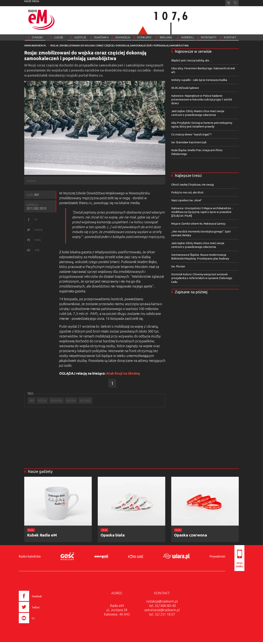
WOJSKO (85, 400)
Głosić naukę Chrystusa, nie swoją (192, 184)
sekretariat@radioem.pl (162, 610)
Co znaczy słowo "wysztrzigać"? (191, 134)
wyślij (36, 249)
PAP (31, 400)
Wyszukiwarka (235, 3)
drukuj (37, 239)
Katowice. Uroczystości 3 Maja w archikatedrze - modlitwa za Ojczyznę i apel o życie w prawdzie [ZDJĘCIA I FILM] (202, 212)
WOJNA (71, 400)
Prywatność (217, 556)
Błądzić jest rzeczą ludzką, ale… (191, 60)
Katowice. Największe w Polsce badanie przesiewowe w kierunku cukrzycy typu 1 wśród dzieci (201, 99)
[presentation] (38, 623)
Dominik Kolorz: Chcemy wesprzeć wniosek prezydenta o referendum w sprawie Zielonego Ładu (201, 278)
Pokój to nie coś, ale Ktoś (187, 192)
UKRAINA (56, 400)
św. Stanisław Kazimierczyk (188, 142)
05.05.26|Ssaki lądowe (185, 87)
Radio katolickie (30, 556)
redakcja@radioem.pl (162, 601)
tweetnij (38, 229)
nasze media (31, 1)
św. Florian (178, 266)
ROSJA (42, 400)
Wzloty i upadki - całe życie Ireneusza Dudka (199, 79)
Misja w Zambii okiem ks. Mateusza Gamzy (198, 223)
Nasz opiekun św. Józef (186, 200)
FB (35, 219)
